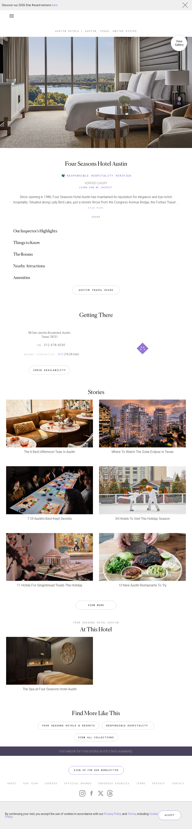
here (55, 5)
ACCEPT (170, 815)
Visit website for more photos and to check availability (96, 751)
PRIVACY (158, 783)
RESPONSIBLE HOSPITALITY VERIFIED (96, 175)
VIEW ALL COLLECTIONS (96, 737)
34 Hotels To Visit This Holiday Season (142, 519)
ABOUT (12, 783)
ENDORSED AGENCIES (114, 783)
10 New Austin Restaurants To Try (143, 585)
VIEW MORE (96, 605)
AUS (60, 354)
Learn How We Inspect (96, 187)
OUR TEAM (30, 783)
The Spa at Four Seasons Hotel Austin (50, 689)
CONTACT (178, 783)
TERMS (141, 783)
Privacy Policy (112, 814)
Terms (132, 814)
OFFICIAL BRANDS (78, 783)
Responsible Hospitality (128, 725)
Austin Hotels (67, 30)
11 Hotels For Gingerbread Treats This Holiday (49, 585)
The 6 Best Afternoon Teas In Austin (49, 452)
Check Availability (49, 370)
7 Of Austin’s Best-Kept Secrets (50, 519)
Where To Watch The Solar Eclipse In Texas (142, 452)
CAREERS (51, 783)
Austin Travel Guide (96, 289)
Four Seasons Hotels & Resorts (68, 725)
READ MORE (96, 207)
